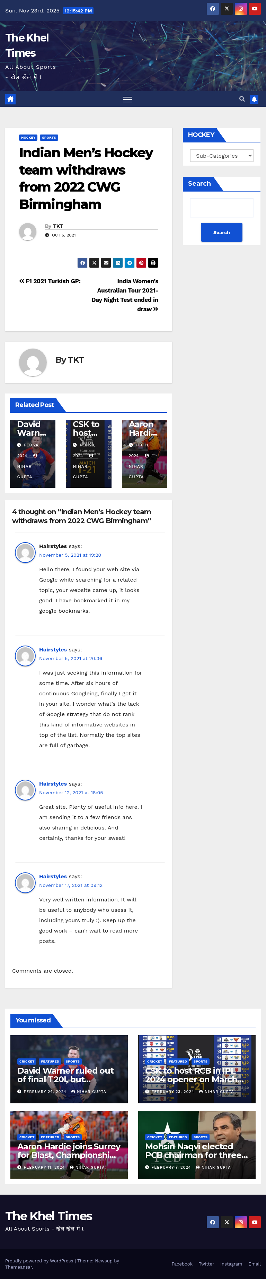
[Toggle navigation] (127, 99)
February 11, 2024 (45, 1167)
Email (255, 1264)
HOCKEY (28, 138)
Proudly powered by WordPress (40, 1260)
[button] (242, 99)
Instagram (231, 1264)
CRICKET (26, 1061)
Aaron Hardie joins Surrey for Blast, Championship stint (68, 1155)
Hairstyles (53, 649)
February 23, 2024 (174, 1092)
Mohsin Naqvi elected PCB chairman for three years (193, 1155)
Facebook (182, 1264)
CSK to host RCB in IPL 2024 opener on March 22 (191, 1079)
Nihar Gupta (28, 466)
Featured (50, 1061)
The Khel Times (48, 1216)
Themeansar (18, 1267)
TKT (58, 226)
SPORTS (49, 138)
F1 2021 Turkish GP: (50, 281)
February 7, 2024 (172, 1167)
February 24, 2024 (46, 1092)
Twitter (206, 1264)
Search (199, 184)
